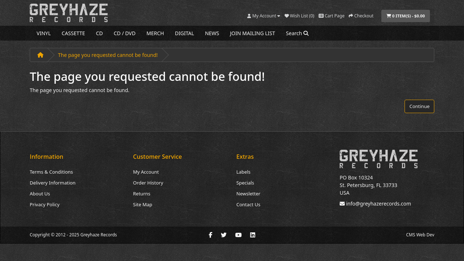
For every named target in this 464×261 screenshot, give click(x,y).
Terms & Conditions (51, 172)
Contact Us (248, 204)
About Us (40, 193)
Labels (243, 172)
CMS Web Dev (420, 235)
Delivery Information (52, 182)
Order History (148, 182)
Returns (141, 193)
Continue (419, 106)
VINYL (44, 33)
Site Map (142, 204)
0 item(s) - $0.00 (405, 15)
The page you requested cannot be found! (108, 54)
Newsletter (248, 193)
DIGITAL (184, 33)
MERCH (155, 33)
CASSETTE (73, 33)
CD (99, 33)
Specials (245, 182)
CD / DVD (125, 33)
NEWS (212, 33)
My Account (146, 172)
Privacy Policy (44, 204)
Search (297, 33)
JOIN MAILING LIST (252, 33)
